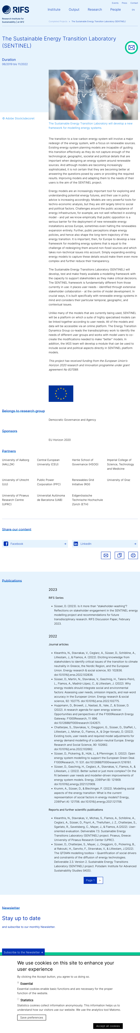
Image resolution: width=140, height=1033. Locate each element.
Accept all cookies (108, 1026)
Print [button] (133, 555)
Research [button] (95, 9)
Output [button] (74, 9)
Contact (134, 3)
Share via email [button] (106, 555)
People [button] (115, 9)
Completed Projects (58, 21)
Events (115, 3)
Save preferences (31, 1017)
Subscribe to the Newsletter (22, 952)
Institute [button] (54, 9)
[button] (119, 555)
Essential (26, 983)
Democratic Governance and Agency (72, 419)
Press (124, 3)
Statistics (26, 1000)
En (133, 9)
